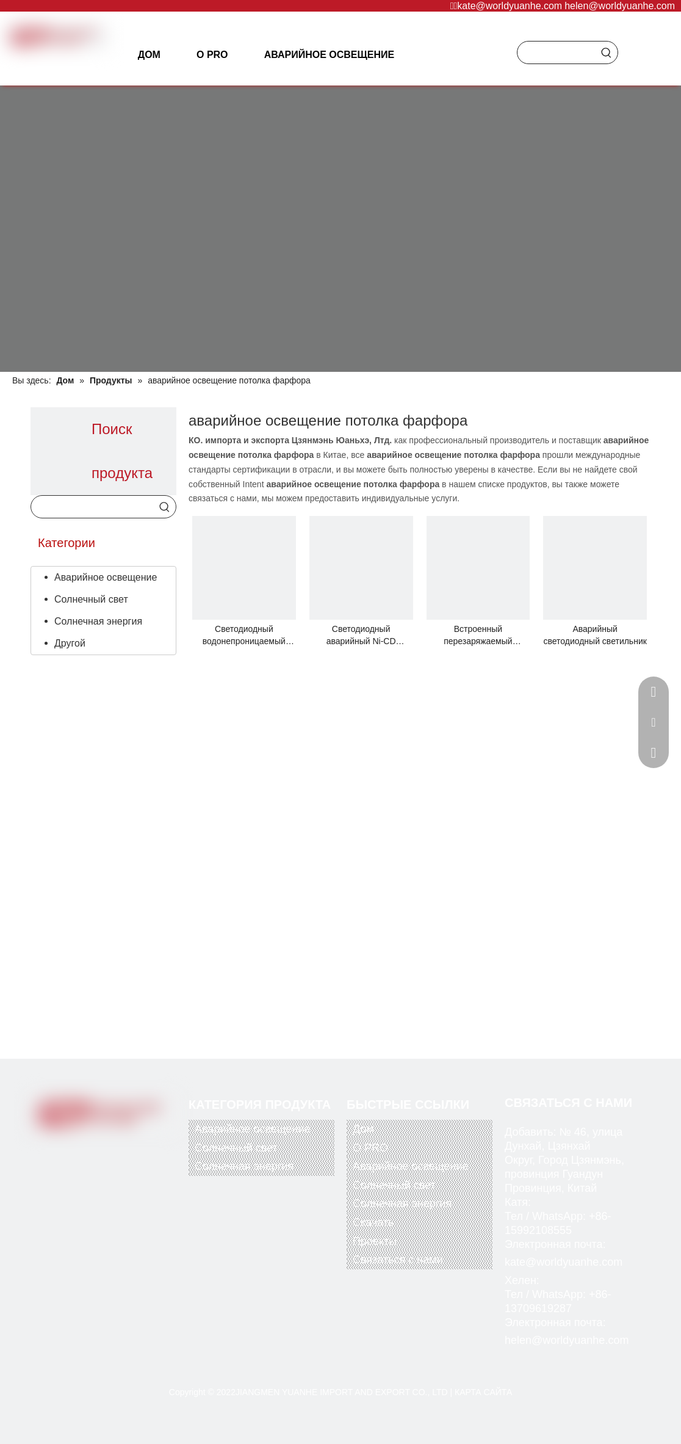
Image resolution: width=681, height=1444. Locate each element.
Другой (69, 643)
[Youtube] (108, 1148)
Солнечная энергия (98, 621)
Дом (363, 1129)
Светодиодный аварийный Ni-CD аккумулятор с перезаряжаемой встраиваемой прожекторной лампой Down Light (361, 635)
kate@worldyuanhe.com (509, 6)
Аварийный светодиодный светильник (594, 635)
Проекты (375, 1241)
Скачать (373, 1222)
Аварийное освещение (105, 577)
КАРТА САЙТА (483, 1392)
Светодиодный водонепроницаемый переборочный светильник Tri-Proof (244, 635)
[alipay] (133, 1194)
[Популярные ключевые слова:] (607, 52)
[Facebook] (58, 1148)
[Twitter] (83, 1148)
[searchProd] (556, 52)
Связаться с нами (398, 1260)
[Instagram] (133, 1148)
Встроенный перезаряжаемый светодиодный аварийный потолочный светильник (478, 635)
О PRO (370, 1148)
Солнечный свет (91, 599)
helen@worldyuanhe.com (619, 6)
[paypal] (61, 1194)
